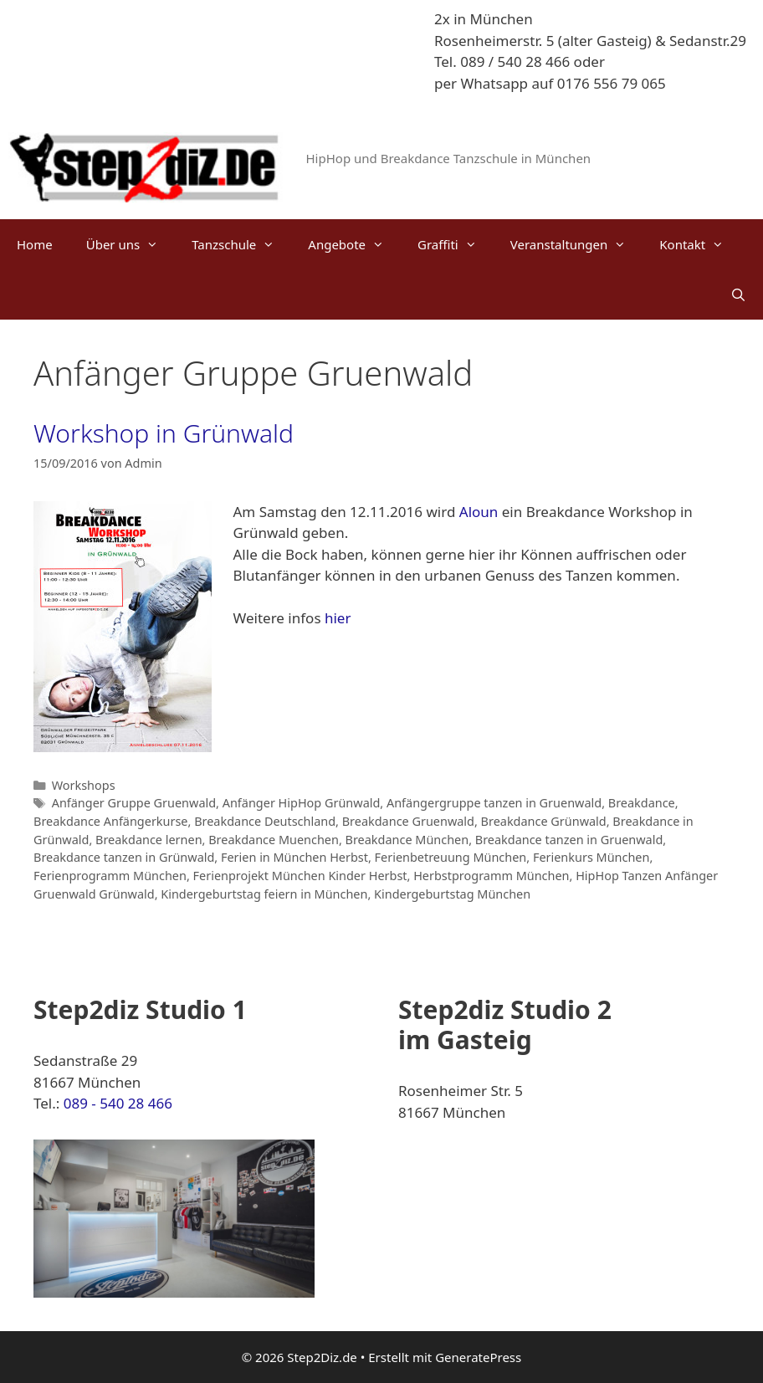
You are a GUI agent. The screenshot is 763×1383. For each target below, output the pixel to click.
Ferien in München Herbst (294, 857)
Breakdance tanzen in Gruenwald (569, 840)
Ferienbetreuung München (451, 857)
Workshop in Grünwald (163, 433)
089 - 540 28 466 (118, 1103)
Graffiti (455, 244)
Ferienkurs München (591, 857)
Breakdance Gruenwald (408, 821)
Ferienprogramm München (110, 876)
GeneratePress (478, 1357)
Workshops (83, 785)
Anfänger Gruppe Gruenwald (134, 803)
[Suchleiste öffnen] (738, 294)
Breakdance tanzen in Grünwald (123, 857)
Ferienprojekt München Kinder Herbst (300, 876)
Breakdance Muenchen (273, 840)
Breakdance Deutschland (264, 821)
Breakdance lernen (148, 840)
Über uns (130, 244)
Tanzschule (241, 244)
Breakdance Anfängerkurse (110, 821)
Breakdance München (407, 840)
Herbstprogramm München (491, 876)
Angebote (354, 244)
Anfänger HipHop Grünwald (302, 803)
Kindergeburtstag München (452, 894)
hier (338, 617)
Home (35, 244)
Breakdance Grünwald (544, 821)
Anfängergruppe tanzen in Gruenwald (494, 803)
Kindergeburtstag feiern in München (264, 894)
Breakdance (641, 803)
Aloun (480, 511)
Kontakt (699, 244)
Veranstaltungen (576, 244)
